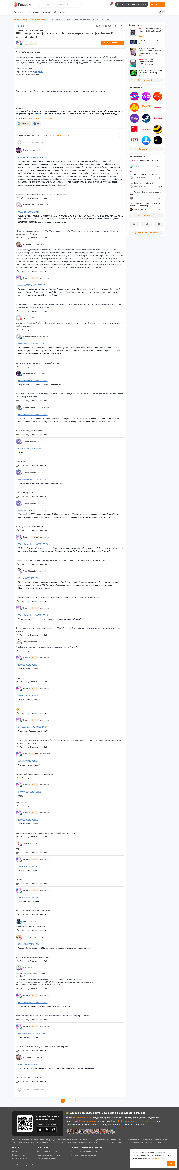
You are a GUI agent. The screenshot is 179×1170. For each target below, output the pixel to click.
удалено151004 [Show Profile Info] (29, 205)
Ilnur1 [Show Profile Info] (25, 921)
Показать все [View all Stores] (146, 149)
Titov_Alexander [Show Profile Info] (30, 571)
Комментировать (112, 42)
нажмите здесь (157, 1158)
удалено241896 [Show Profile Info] (29, 337)
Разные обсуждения (38, 19)
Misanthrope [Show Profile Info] (28, 373)
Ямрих (25, 44)
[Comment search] (121, 135)
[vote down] (18, 26)
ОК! (170, 1163)
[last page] (77, 1101)
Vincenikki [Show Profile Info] (27, 937)
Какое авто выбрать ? (141, 183)
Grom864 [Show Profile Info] (27, 150)
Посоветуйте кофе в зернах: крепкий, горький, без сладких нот (144, 173)
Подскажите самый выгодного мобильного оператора (145, 204)
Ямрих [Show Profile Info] (25, 278)
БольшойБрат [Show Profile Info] (29, 244)
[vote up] (28, 26)
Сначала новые (64, 135)
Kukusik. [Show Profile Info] (26, 843)
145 (108, 26)
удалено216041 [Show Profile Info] (29, 441)
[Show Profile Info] (18, 150)
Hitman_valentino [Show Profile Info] (30, 407)
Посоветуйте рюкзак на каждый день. (145, 193)
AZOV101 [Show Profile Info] (26, 968)
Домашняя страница (21, 19)
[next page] (72, 1101)
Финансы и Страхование (40, 118)
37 (98, 26)
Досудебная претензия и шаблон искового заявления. (144, 161)
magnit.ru (39, 71)
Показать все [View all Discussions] (145, 215)
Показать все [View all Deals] (145, 80)
